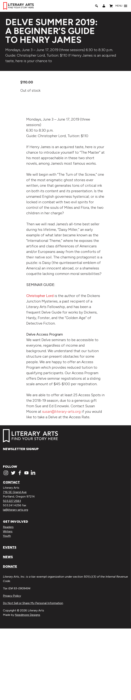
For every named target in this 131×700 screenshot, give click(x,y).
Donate (10, 638)
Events (9, 619)
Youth (7, 607)
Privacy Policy (12, 667)
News (8, 628)
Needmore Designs (27, 686)
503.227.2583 (12, 572)
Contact (11, 554)
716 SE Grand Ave (15, 563)
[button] (118, 6)
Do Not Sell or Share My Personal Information (33, 674)
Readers (8, 598)
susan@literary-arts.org (61, 483)
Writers (7, 603)
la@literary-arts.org (15, 581)
